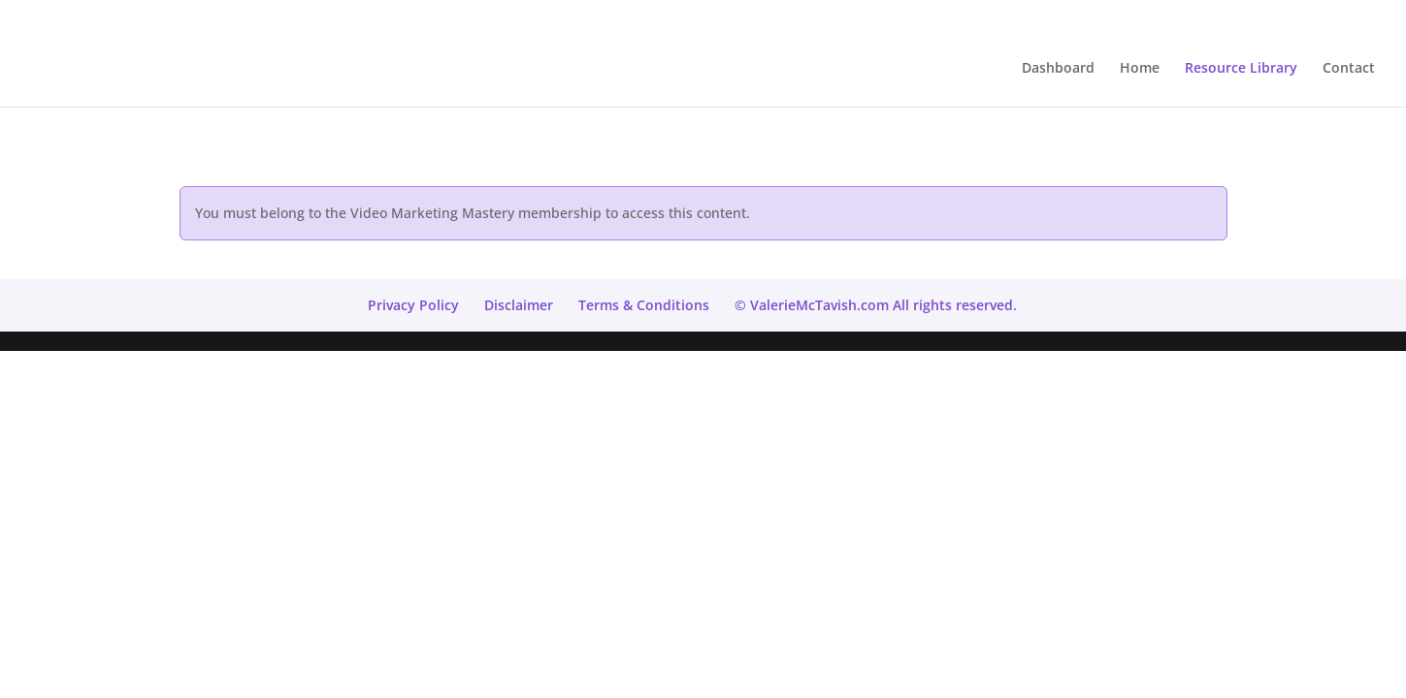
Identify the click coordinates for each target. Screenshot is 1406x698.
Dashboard (1058, 69)
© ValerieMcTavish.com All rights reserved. (876, 305)
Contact (1349, 69)
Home (1140, 69)
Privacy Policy (413, 305)
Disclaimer (518, 305)
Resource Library (1241, 69)
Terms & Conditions (643, 305)
